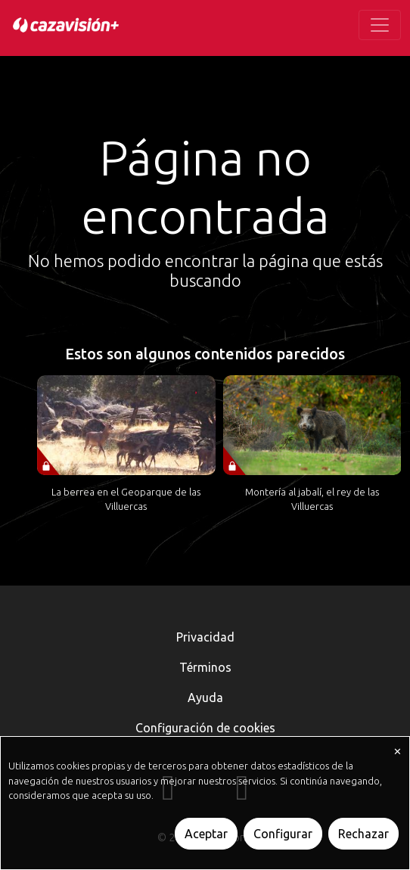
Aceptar (206, 833)
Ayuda (205, 697)
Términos (205, 667)
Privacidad (205, 637)
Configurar (282, 833)
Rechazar (363, 833)
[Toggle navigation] (380, 25)
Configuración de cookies (205, 728)
